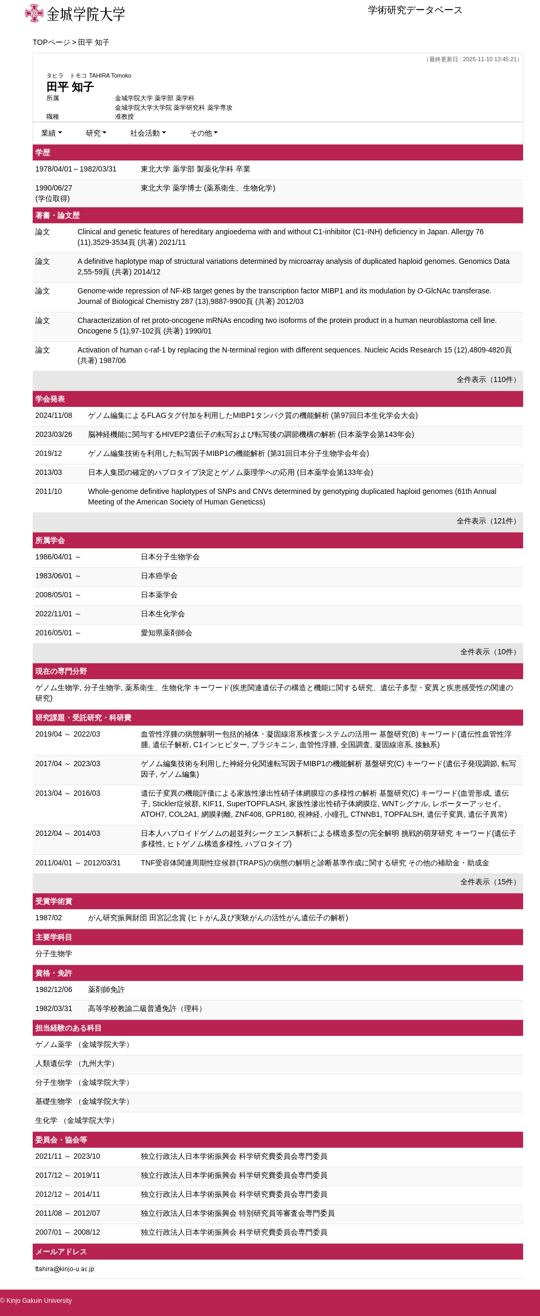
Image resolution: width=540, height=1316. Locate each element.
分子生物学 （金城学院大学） (84, 1082)
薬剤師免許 (106, 989)
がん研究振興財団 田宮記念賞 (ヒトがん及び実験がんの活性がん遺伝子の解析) (218, 917)
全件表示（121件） (488, 521)
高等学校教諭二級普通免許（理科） (147, 1008)
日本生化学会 (163, 613)
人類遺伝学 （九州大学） (77, 1063)
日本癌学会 (159, 575)
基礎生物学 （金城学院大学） (84, 1101)
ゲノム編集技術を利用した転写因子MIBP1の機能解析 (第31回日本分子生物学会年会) (228, 453)
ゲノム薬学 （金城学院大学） (84, 1044)
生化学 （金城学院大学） (77, 1120)
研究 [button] (93, 133)
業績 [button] (48, 133)
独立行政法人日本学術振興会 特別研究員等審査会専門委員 (238, 1213)
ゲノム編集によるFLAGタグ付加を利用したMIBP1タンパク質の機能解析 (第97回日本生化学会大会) (253, 415)
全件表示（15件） (490, 882)
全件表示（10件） (490, 651)
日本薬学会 (159, 594)
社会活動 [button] (145, 133)
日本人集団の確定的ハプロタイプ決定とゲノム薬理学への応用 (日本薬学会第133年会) (230, 472)
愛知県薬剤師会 (166, 632)
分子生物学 (53, 953)
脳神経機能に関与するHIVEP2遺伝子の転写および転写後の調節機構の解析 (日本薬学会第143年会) (251, 434)
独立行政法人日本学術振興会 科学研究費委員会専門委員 (234, 1156)
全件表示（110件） (488, 379)
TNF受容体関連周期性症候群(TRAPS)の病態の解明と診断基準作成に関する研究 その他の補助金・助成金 (315, 863)
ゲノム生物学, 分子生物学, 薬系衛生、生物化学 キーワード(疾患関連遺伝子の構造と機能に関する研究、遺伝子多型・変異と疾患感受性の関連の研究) (274, 692)
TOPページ (51, 42)
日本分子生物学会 (170, 556)
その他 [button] (201, 133)
